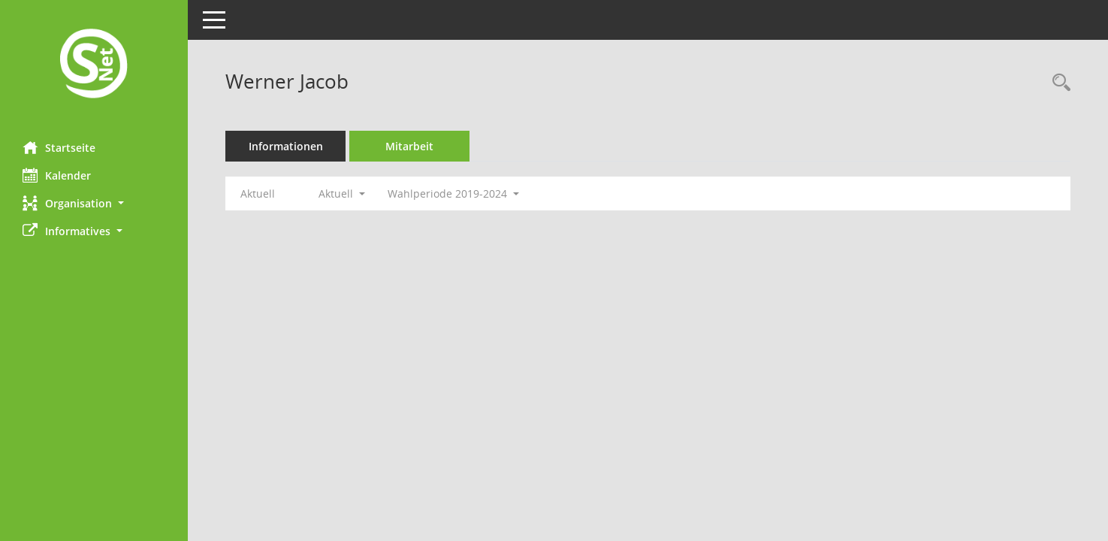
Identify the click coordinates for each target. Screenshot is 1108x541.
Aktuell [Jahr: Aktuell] (257, 193)
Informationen (286, 146)
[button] (94, 203)
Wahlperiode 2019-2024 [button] (453, 193)
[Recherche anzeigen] (1057, 83)
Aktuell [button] (342, 193)
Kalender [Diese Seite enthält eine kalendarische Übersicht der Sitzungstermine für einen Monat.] (57, 175)
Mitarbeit (409, 146)
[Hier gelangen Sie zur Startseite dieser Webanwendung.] (94, 65)
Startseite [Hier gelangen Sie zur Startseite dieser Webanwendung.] (59, 147)
